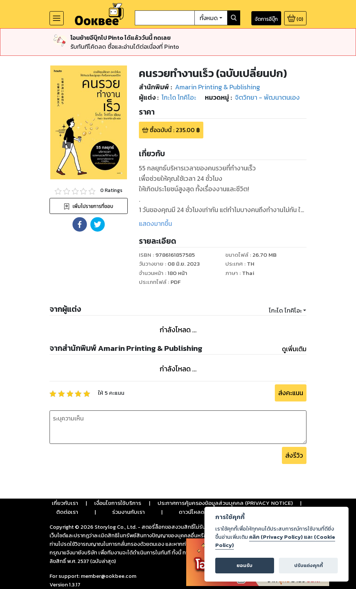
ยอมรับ (244, 565)
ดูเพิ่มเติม (294, 349)
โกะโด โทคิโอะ (285, 310)
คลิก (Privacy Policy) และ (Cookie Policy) (275, 541)
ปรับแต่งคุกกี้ (308, 565)
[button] (79, 224)
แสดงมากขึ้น (155, 223)
